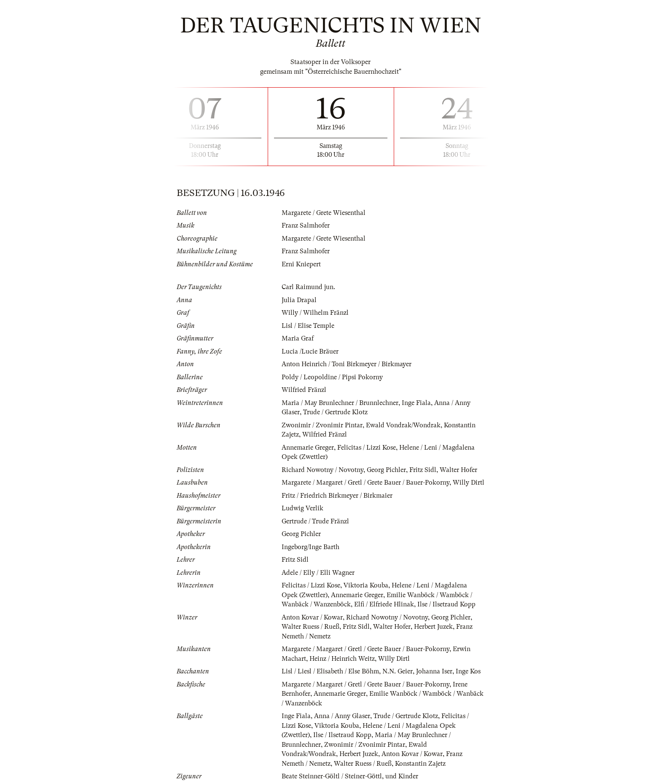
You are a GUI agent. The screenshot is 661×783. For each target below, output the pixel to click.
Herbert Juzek (433, 626)
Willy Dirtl (468, 482)
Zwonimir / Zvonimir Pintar (322, 425)
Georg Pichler (386, 470)
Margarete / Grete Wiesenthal (323, 213)
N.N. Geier (397, 671)
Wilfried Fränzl (304, 390)
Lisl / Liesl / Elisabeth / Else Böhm (330, 671)
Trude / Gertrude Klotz (335, 412)
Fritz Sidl (422, 470)
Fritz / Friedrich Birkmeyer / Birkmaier (337, 495)
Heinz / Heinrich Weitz (342, 658)
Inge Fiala (416, 403)
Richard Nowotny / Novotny (322, 470)
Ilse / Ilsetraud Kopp (446, 604)
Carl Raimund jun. (308, 287)
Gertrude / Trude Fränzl (315, 521)
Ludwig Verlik (302, 508)
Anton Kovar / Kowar (312, 617)
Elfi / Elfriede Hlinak (384, 604)
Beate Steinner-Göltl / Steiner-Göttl (332, 776)
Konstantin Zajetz (420, 763)
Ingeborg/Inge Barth (310, 547)
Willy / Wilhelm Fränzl (315, 312)
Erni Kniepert (301, 264)
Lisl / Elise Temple (308, 326)
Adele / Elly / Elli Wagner (318, 573)
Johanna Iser (434, 671)
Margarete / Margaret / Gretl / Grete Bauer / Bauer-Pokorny (365, 482)
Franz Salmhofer (306, 225)
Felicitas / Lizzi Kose (366, 447)
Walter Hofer (458, 470)
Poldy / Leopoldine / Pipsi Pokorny (332, 377)
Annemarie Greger (308, 447)
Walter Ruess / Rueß (310, 626)
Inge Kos (468, 671)
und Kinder (401, 776)
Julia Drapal (299, 300)
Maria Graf (298, 338)
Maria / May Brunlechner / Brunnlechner (340, 403)
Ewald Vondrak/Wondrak (403, 425)
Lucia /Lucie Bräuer (310, 351)
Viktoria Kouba (366, 585)
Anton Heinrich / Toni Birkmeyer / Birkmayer (346, 364)
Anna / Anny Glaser (342, 716)
